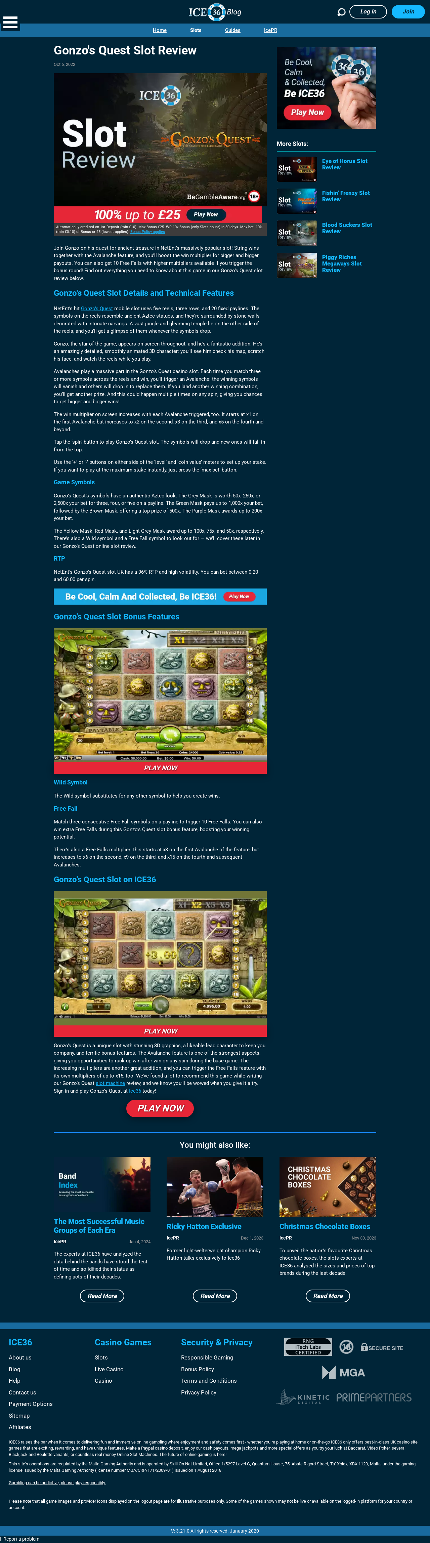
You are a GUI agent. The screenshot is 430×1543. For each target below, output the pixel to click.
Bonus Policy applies (147, 232)
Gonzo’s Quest (97, 309)
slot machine (110, 1083)
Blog (14, 1369)
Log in (368, 11)
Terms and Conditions (209, 1380)
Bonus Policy (197, 1369)
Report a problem (21, 1539)
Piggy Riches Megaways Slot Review (342, 263)
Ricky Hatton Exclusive (204, 1226)
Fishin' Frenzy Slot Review (346, 196)
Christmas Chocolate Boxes (325, 1226)
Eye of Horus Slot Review (345, 164)
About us (20, 1357)
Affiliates (20, 1427)
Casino (103, 1380)
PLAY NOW (160, 768)
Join (408, 11)
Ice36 (135, 1091)
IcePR (270, 30)
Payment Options (31, 1403)
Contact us (22, 1392)
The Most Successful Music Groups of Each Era (99, 1225)
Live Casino (109, 1369)
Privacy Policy (198, 1392)
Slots (196, 30)
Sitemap (19, 1415)
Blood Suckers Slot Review (347, 228)
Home (160, 30)
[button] (10, 22)
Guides (233, 30)
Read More (102, 1295)
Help (14, 1380)
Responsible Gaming (207, 1357)
